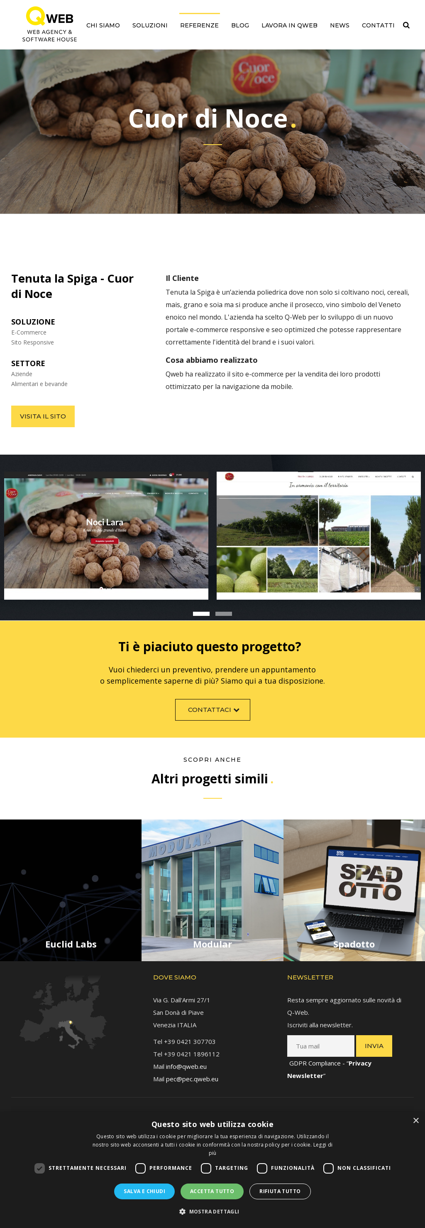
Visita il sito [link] (43, 416)
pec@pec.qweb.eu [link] (192, 1073)
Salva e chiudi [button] (144, 1191)
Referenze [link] (199, 25)
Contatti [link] (378, 25)
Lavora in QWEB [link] (289, 25)
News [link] (339, 25)
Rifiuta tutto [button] (279, 1191)
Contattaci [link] (215, 715)
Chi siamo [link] (103, 25)
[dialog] (212, 1170)
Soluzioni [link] (150, 25)
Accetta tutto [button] (212, 1191)
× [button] (416, 1121)
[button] (212, 1212)
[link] (49, 23)
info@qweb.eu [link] (186, 1060)
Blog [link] (240, 25)
